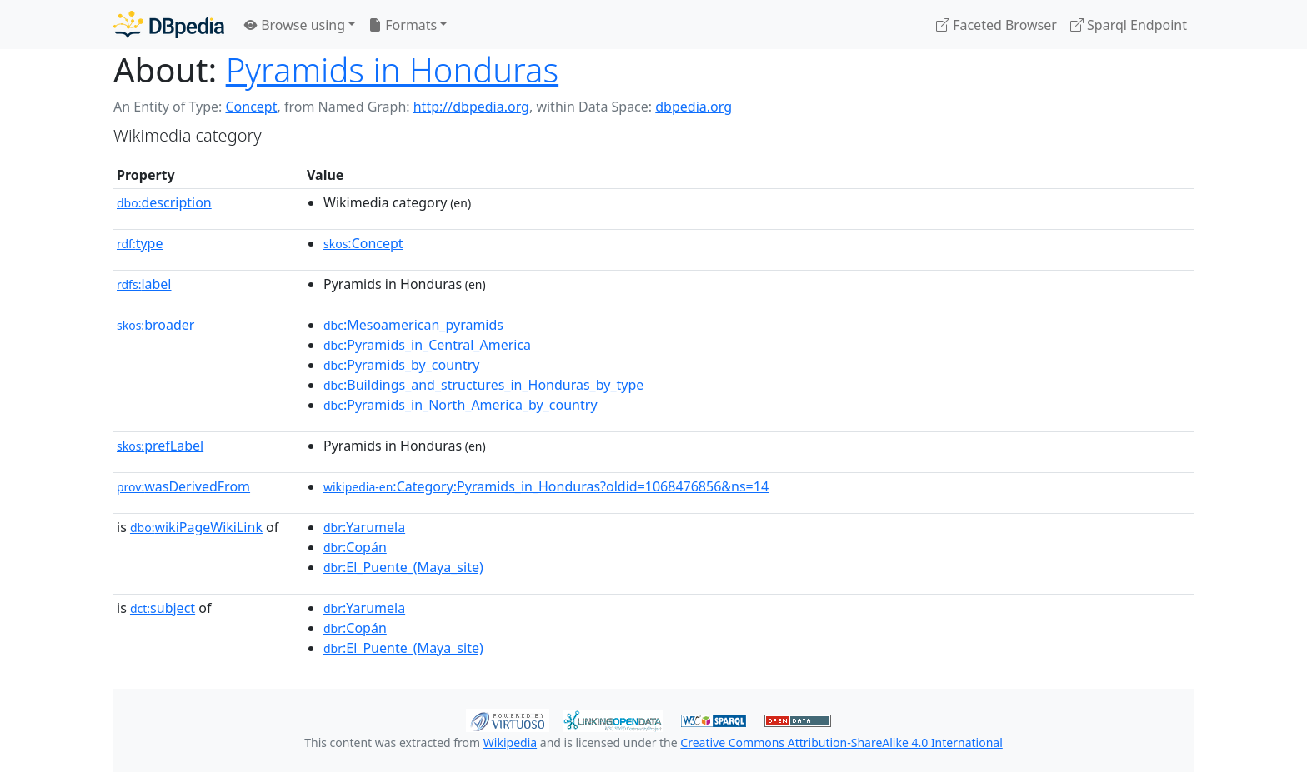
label (144, 284)
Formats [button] (402, 25)
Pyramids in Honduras (392, 69)
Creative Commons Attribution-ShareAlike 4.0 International (841, 742)
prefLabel (160, 445)
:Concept (363, 243)
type (140, 243)
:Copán (355, 547)
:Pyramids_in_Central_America (427, 345)
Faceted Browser (996, 25)
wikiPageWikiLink (196, 527)
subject (162, 608)
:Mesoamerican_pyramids (413, 325)
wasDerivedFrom (183, 486)
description (164, 202)
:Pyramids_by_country (401, 365)
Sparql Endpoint (1128, 25)
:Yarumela (364, 527)
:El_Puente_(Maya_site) (403, 567)
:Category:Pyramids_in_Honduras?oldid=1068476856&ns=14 (546, 486)
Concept (251, 106)
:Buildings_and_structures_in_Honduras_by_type (483, 385)
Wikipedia (510, 742)
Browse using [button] (294, 25)
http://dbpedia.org (471, 106)
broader (155, 325)
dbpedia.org (693, 106)
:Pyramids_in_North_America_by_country (460, 405)
